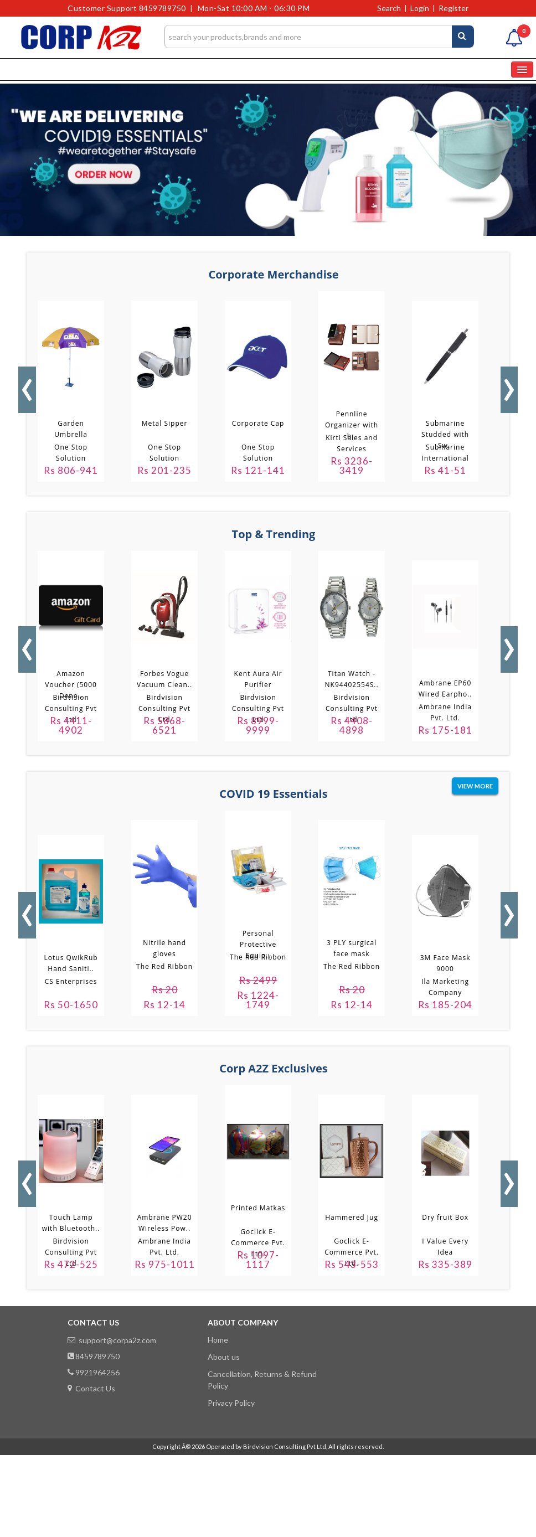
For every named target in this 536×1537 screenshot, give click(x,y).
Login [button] (419, 8)
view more (475, 786)
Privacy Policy (231, 1402)
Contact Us (91, 1388)
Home (218, 1339)
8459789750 (94, 1356)
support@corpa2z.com (112, 1340)
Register (453, 8)
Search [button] (389, 8)
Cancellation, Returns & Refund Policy (262, 1379)
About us (224, 1356)
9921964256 (94, 1372)
